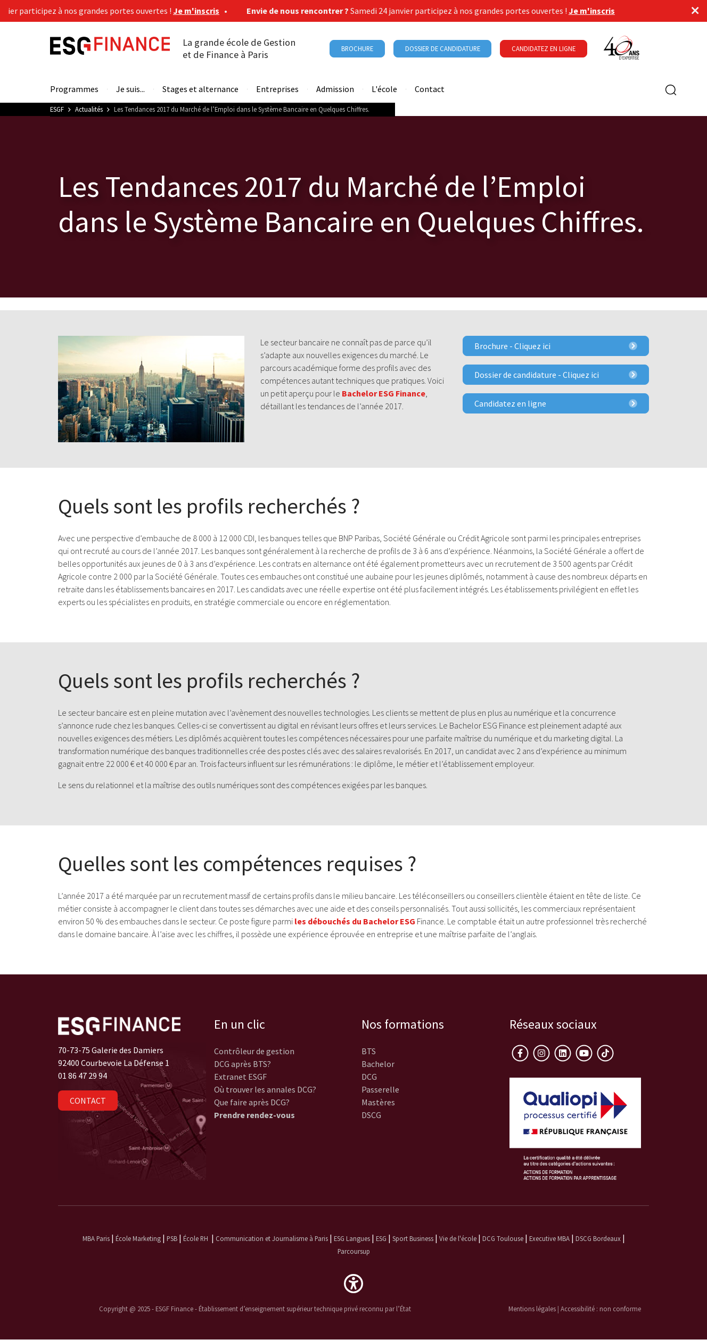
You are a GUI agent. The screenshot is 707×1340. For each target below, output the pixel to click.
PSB (172, 1238)
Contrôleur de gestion (254, 1051)
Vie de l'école (457, 1238)
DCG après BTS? (242, 1063)
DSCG (371, 1115)
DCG (369, 1076)
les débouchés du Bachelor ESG (354, 921)
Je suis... (130, 89)
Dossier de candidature (442, 48)
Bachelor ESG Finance (383, 393)
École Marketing (138, 1238)
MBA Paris (96, 1238)
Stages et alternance (200, 89)
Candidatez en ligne (555, 403)
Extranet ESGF (240, 1076)
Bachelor (377, 1063)
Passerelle (380, 1089)
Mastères (378, 1102)
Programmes (74, 89)
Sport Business (413, 1238)
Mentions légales (532, 1308)
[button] (353, 1282)
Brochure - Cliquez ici (555, 346)
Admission (335, 89)
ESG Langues (352, 1238)
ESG (381, 1238)
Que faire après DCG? (252, 1102)
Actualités (89, 109)
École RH (195, 1238)
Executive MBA (549, 1238)
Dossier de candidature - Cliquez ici (555, 374)
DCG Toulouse (502, 1238)
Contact (430, 89)
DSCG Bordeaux (598, 1238)
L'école (384, 89)
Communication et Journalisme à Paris (272, 1238)
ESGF (57, 109)
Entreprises (277, 89)
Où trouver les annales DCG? (265, 1089)
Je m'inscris (200, 10)
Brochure (357, 48)
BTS (368, 1051)
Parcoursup (354, 1251)
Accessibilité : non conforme (601, 1308)
